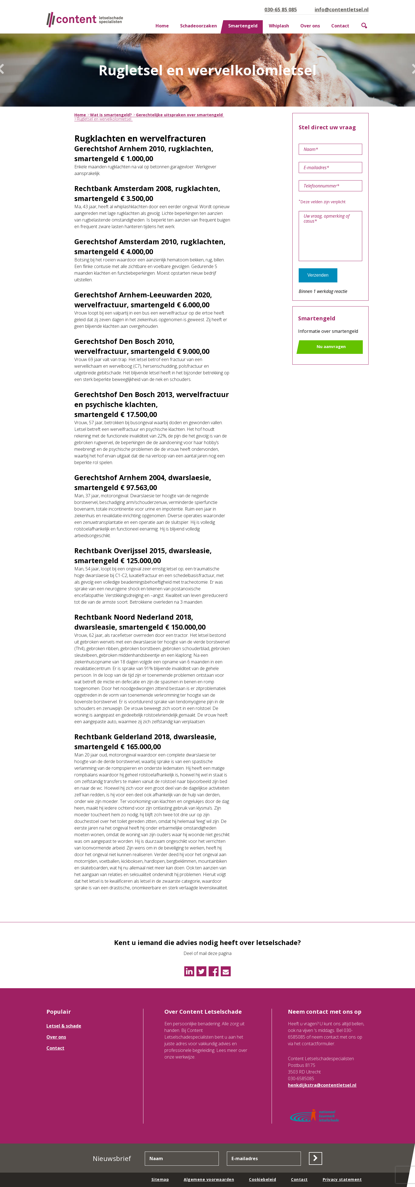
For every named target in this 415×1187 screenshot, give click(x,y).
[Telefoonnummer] (331, 185)
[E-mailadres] (331, 167)
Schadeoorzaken (198, 26)
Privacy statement (342, 1179)
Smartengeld (243, 26)
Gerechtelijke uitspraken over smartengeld (179, 115)
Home (162, 26)
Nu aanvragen (331, 346)
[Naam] (331, 149)
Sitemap (159, 1179)
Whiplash (279, 26)
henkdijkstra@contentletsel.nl (322, 1085)
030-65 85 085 (280, 9)
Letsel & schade (63, 1026)
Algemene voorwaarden (207, 1179)
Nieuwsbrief (111, 1158)
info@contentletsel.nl (342, 9)
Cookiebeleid (261, 1179)
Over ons (310, 26)
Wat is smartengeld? (111, 115)
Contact (340, 26)
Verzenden (318, 275)
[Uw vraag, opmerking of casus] (331, 236)
